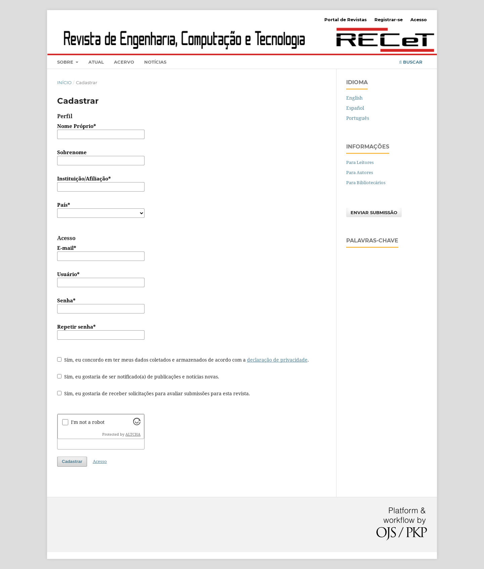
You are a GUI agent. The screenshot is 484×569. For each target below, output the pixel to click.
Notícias (155, 62)
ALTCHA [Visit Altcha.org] (132, 434)
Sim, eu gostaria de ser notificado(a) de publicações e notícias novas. (138, 376)
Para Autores (359, 172)
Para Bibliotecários (366, 182)
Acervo (124, 62)
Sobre (66, 62)
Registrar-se (388, 19)
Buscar (410, 62)
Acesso (418, 19)
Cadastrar (72, 461)
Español (355, 108)
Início (64, 82)
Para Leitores (360, 162)
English (354, 98)
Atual (96, 62)
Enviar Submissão (374, 212)
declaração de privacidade (277, 360)
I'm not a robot (88, 422)
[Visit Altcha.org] (136, 423)
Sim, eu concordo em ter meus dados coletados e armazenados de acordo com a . (183, 360)
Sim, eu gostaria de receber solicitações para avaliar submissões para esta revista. (153, 393)
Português (357, 118)
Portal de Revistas (345, 19)
